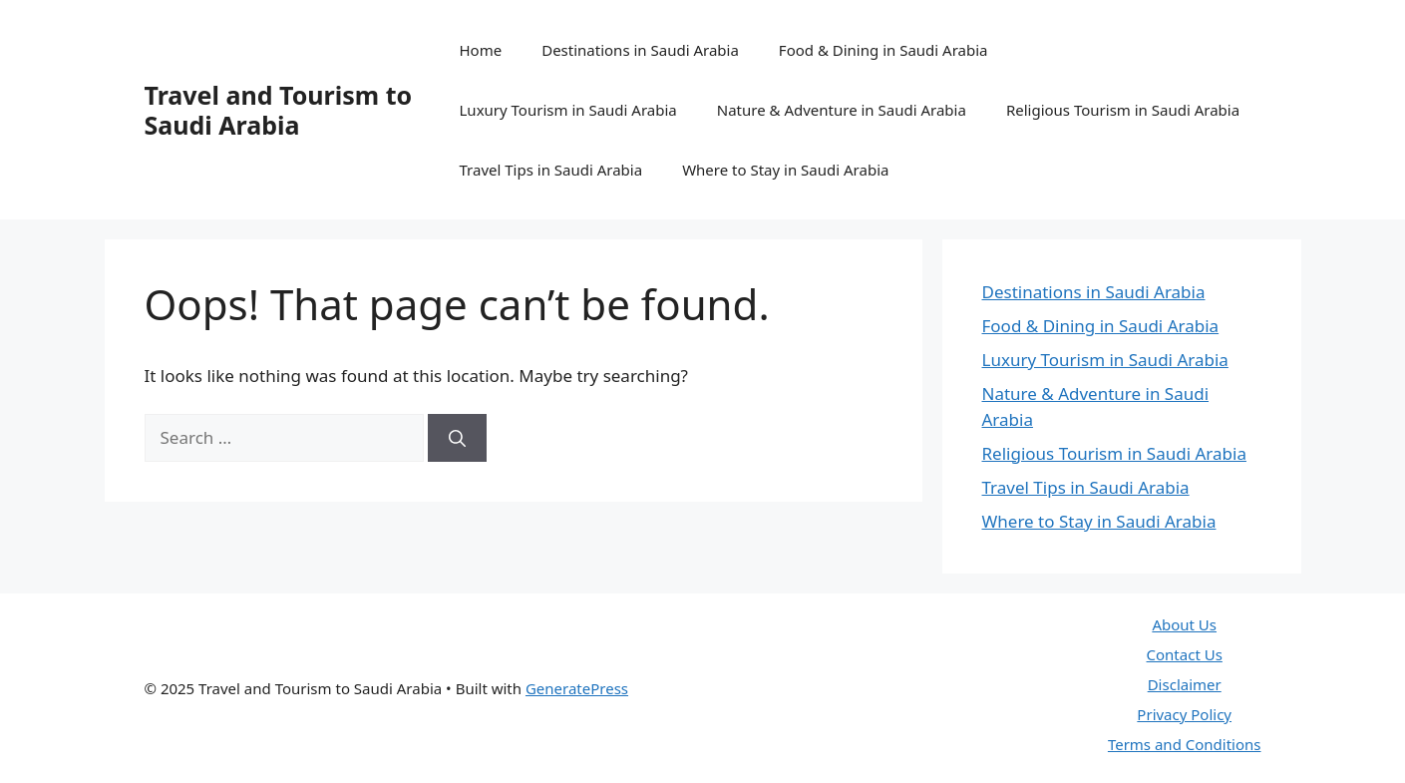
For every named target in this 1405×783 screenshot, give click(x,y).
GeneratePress (577, 688)
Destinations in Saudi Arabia (640, 50)
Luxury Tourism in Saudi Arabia (568, 110)
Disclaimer (1185, 684)
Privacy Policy (1184, 714)
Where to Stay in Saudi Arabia (785, 170)
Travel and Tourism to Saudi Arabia (279, 110)
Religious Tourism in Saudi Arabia (1122, 110)
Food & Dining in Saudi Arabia (883, 50)
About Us (1184, 624)
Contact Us (1185, 654)
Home (481, 50)
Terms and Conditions (1184, 744)
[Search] (457, 438)
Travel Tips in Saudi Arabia (551, 170)
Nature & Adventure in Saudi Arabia (841, 110)
